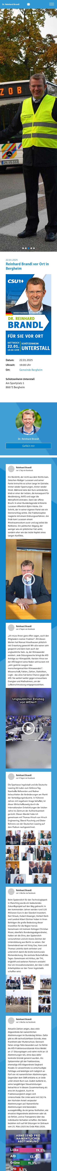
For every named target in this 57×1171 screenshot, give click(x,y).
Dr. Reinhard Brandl (28, 438)
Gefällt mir (28, 446)
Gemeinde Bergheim (31, 370)
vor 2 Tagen (20, 629)
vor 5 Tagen (20, 778)
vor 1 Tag (19, 470)
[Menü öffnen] (51, 4)
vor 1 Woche (21, 893)
